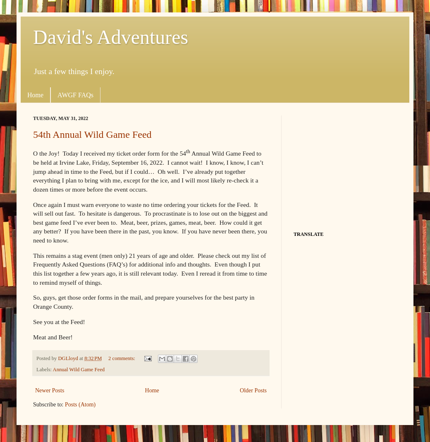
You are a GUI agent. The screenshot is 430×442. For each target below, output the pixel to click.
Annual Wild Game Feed (79, 369)
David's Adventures (110, 37)
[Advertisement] (345, 167)
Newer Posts (49, 390)
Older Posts (253, 390)
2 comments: (122, 358)
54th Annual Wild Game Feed (92, 134)
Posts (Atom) (80, 404)
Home (35, 94)
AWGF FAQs (75, 94)
